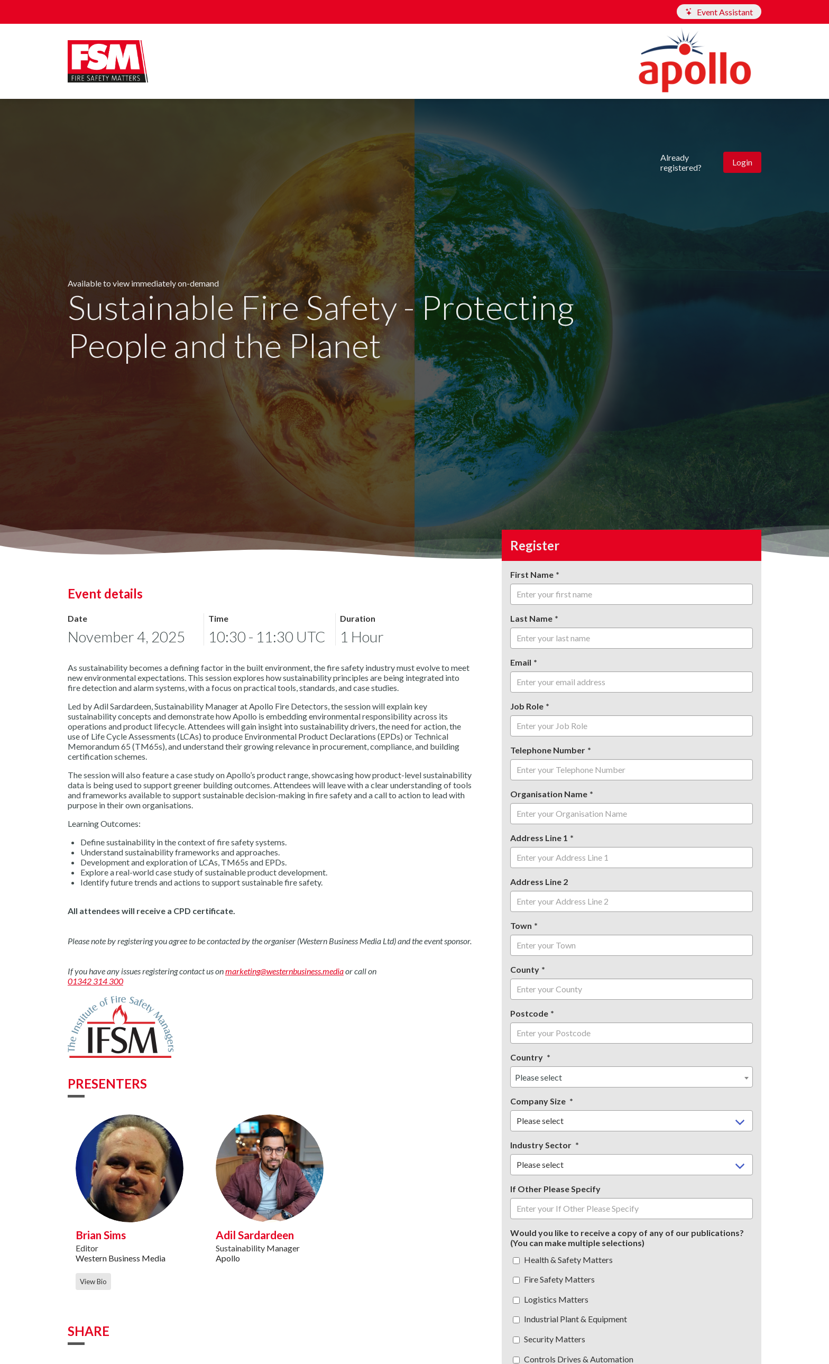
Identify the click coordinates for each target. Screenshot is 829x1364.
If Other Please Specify (555, 1189)
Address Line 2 (539, 882)
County (524, 969)
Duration (357, 618)
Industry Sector (541, 1145)
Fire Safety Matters (554, 1279)
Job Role (527, 706)
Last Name (531, 618)
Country (527, 1057)
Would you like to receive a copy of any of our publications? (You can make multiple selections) (627, 1238)
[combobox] (631, 1076)
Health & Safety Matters (563, 1260)
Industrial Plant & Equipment (570, 1319)
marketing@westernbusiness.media (284, 971)
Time (218, 618)
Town (521, 925)
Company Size (538, 1101)
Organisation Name (548, 794)
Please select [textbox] (538, 1077)
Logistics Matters (550, 1299)
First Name (532, 574)
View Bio (93, 1281)
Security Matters (549, 1339)
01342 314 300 (95, 981)
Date (77, 618)
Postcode (529, 1013)
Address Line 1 (539, 838)
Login (742, 162)
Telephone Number (547, 750)
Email (520, 662)
